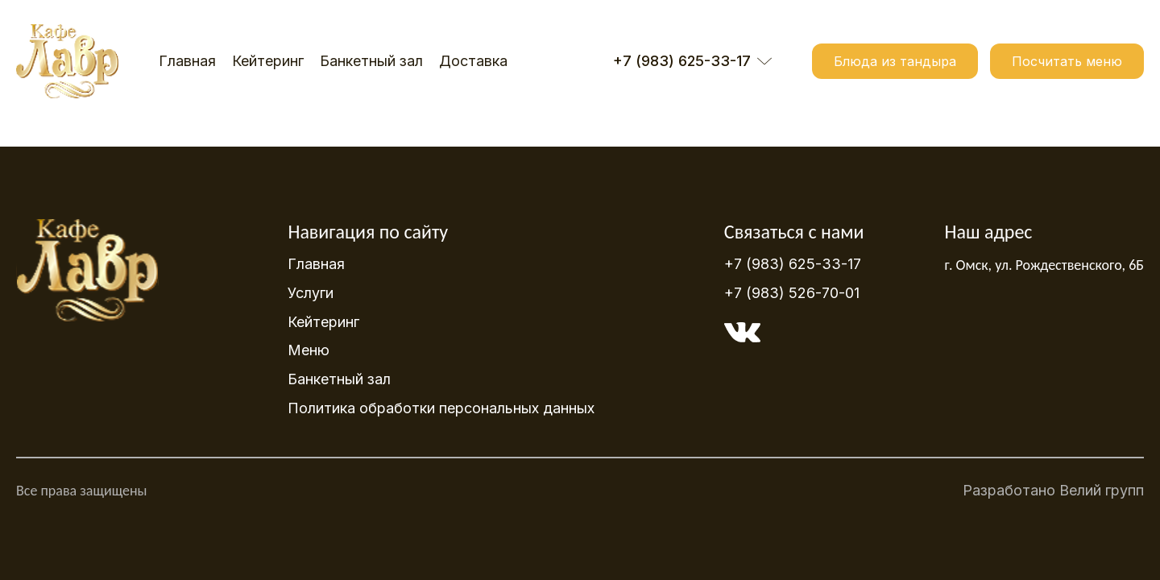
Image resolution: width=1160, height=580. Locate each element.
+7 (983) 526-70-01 (792, 293)
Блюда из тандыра (895, 61)
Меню (308, 350)
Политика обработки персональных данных (441, 408)
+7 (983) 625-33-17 (792, 264)
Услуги (311, 292)
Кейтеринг (268, 60)
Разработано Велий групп (1053, 495)
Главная (187, 60)
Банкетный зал (371, 60)
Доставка (473, 60)
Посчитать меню (1067, 61)
